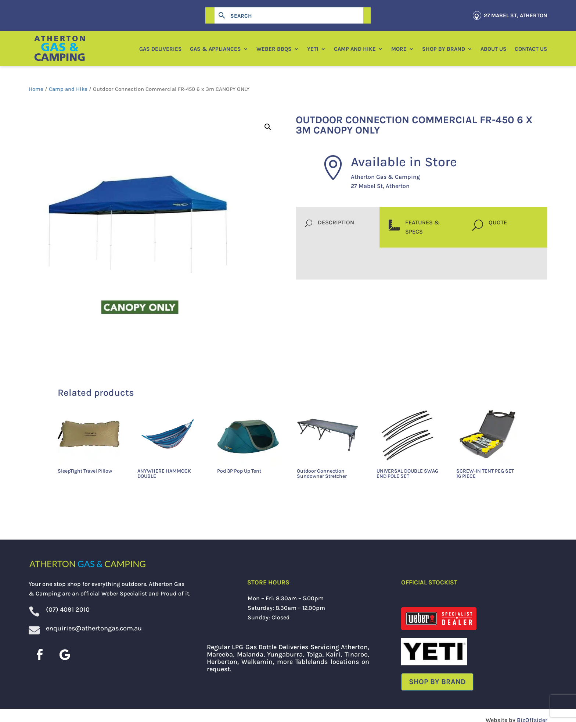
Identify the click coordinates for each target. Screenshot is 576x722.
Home (36, 89)
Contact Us (531, 49)
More (399, 49)
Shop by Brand (443, 49)
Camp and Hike (355, 49)
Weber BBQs (274, 49)
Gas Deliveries (160, 49)
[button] (267, 127)
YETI (312, 49)
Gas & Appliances (215, 49)
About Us (493, 49)
